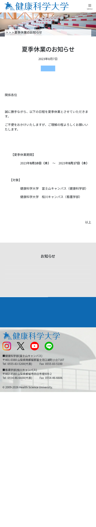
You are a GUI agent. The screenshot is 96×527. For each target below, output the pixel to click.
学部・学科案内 (62, 414)
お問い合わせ (59, 450)
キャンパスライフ (16, 432)
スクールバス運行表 (16, 467)
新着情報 (33, 32)
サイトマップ (59, 467)
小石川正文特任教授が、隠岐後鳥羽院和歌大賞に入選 (47, 354)
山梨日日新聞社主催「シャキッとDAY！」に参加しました (47, 325)
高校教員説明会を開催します (45, 273)
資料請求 (91, 63)
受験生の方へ (11, 475)
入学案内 (9, 423)
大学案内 (9, 414)
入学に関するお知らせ (65, 458)
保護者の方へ (11, 484)
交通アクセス (11, 450)
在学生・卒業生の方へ (65, 475)
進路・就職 (58, 423)
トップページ (15, 32)
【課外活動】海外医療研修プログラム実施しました (47, 297)
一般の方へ (57, 484)
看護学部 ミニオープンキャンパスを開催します (46, 383)
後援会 (6, 441)
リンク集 (56, 441)
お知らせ (48, 32)
